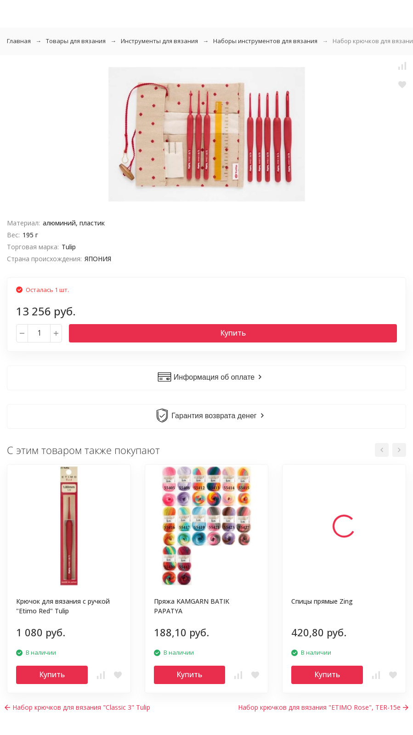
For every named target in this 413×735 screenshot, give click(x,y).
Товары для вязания (76, 41)
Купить (233, 333)
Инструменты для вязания (159, 41)
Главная (19, 41)
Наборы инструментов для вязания (265, 41)
